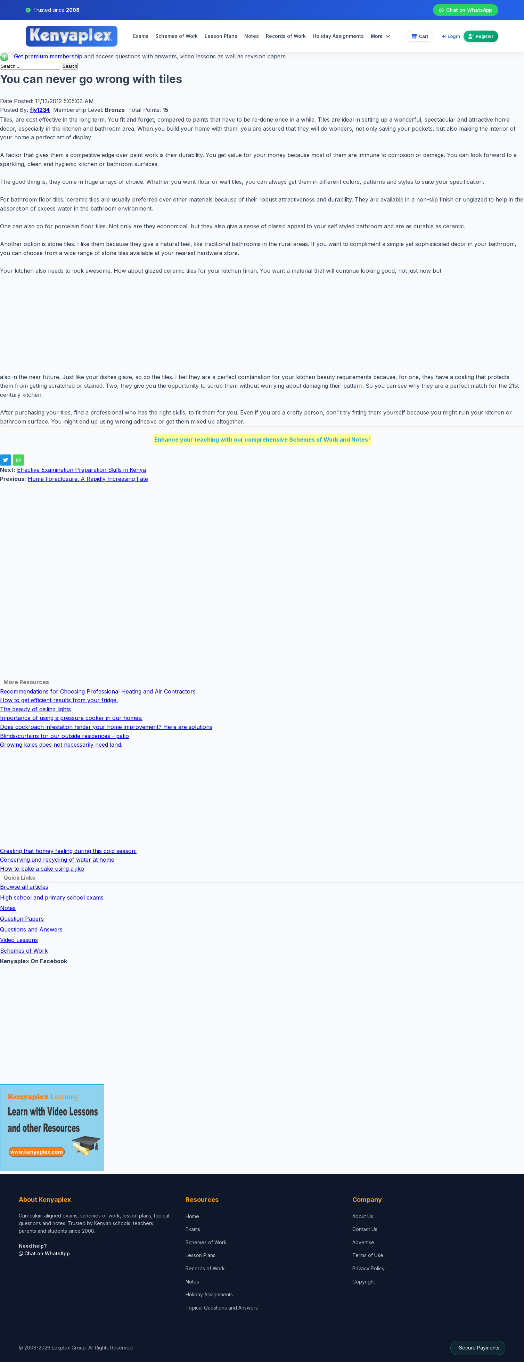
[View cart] (419, 36)
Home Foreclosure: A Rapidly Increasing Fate (88, 478)
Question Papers (22, 918)
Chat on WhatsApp (465, 10)
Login (451, 36)
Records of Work (286, 36)
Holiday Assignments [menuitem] (338, 36)
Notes (251, 36)
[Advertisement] (208, 324)
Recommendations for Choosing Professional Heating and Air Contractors (98, 691)
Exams (140, 36)
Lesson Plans (221, 36)
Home (192, 1216)
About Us (362, 1216)
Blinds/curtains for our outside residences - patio (64, 735)
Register (480, 36)
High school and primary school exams (52, 897)
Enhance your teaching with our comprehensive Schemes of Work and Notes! (262, 439)
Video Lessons (19, 939)
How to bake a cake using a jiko (42, 868)
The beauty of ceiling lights (35, 709)
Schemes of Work (176, 36)
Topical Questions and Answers (222, 1308)
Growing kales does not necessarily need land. (61, 744)
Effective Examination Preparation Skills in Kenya (81, 469)
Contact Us (364, 1229)
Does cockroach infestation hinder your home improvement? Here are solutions (106, 726)
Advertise (363, 1242)
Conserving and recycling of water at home (57, 859)
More (380, 36)
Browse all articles (24, 886)
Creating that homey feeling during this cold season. (68, 850)
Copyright (363, 1282)
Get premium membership (48, 56)
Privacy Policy (368, 1268)
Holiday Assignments (209, 1294)
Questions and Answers (31, 929)
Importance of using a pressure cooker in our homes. (71, 717)
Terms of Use (367, 1255)
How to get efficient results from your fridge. (59, 700)
